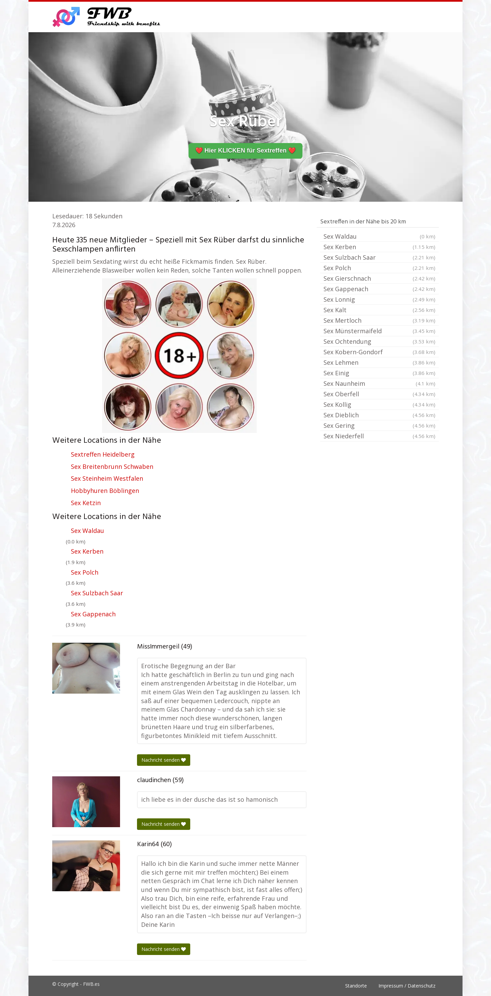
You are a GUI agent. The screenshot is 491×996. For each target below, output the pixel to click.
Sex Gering (379, 425)
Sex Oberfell (379, 394)
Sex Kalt (379, 310)
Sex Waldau (87, 530)
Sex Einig (379, 373)
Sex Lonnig (379, 299)
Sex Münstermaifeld (379, 331)
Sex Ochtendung (379, 341)
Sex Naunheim (379, 383)
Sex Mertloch (379, 320)
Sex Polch (84, 572)
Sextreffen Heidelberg (103, 454)
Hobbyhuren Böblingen (105, 490)
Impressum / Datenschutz (406, 985)
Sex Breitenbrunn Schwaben (112, 466)
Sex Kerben (87, 551)
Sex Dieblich (379, 415)
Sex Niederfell (379, 436)
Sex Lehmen (379, 362)
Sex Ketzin (86, 503)
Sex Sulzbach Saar (97, 593)
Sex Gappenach (93, 614)
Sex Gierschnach (379, 278)
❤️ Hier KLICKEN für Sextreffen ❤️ (245, 150)
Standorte (356, 985)
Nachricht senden (163, 760)
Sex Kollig (379, 404)
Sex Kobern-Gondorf (379, 352)
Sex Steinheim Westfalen (107, 478)
